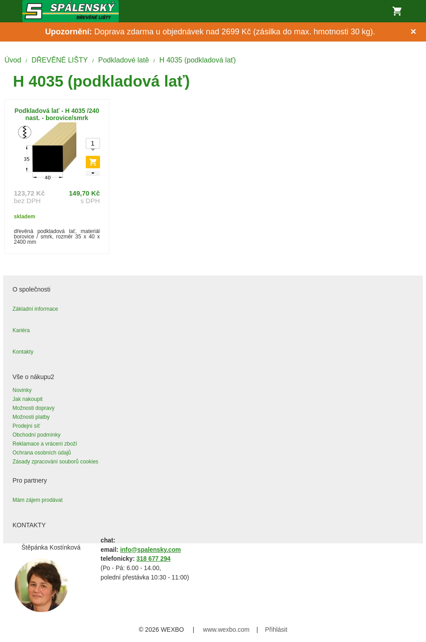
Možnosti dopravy (33, 408)
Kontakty (23, 352)
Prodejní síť (26, 426)
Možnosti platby (31, 417)
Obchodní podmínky (36, 435)
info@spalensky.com (150, 549)
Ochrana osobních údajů (42, 453)
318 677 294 (154, 558)
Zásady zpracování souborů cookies (55, 462)
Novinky (22, 390)
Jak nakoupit (27, 399)
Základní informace (35, 309)
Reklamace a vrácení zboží (45, 444)
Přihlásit (276, 629)
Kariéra (21, 330)
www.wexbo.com (226, 629)
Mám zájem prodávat (38, 500)
